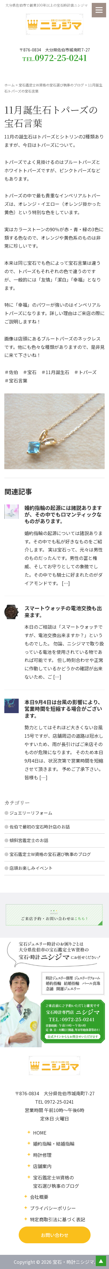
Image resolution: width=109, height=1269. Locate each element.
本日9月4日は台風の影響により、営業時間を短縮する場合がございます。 (63, 708)
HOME (39, 1132)
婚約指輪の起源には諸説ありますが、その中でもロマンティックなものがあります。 (63, 514)
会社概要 (39, 1196)
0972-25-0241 (59, 1101)
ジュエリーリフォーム (30, 813)
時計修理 (42, 1154)
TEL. (54, 57)
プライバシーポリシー (53, 1208)
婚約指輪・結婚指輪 (53, 1143)
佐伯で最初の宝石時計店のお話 (39, 827)
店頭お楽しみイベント (31, 868)
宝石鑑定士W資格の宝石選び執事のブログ (51, 84)
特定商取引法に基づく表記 (57, 1219)
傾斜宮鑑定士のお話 (28, 840)
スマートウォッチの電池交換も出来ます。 (63, 611)
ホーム (9, 84)
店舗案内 (42, 1166)
